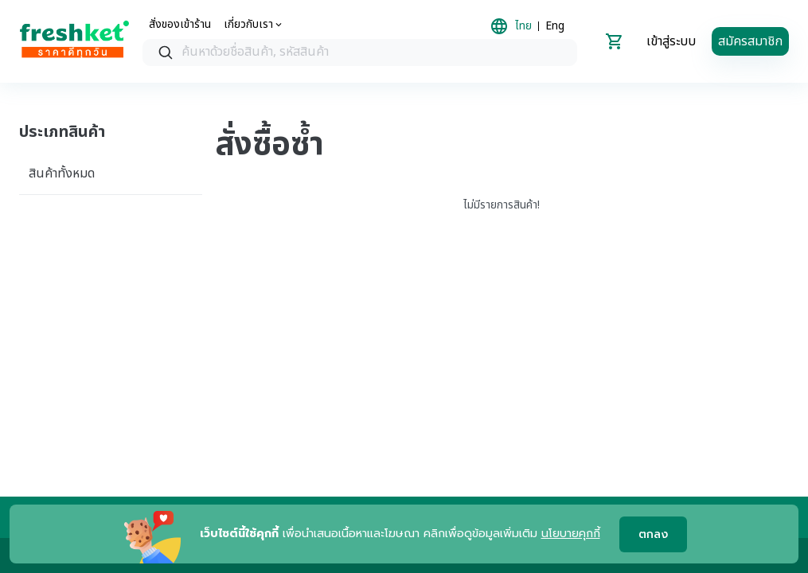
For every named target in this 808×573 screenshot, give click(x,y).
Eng (554, 26)
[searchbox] (359, 53)
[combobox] (359, 52)
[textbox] (376, 52)
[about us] (254, 25)
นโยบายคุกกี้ (570, 533)
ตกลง (653, 534)
